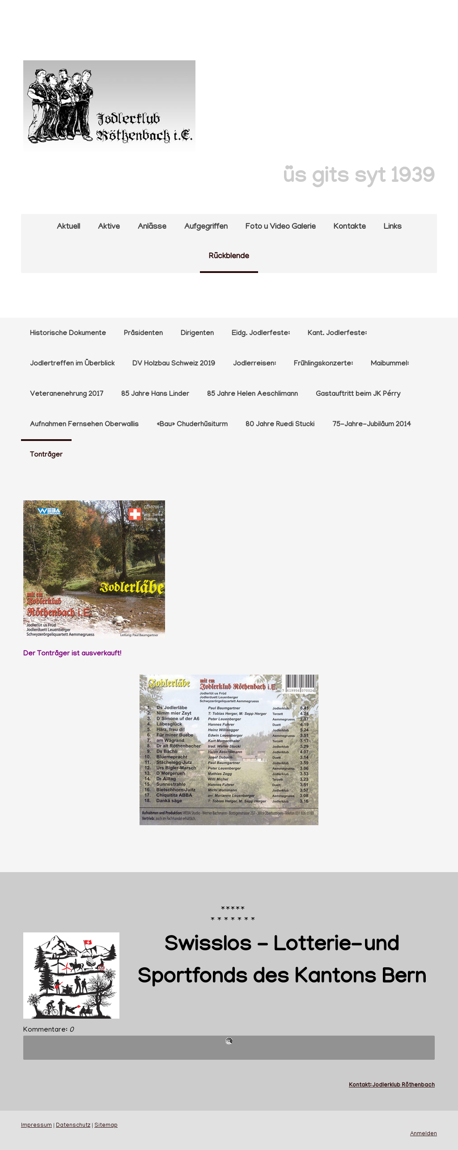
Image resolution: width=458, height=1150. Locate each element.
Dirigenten (197, 334)
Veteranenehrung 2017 (66, 394)
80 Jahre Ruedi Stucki (280, 425)
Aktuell (68, 227)
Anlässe (152, 227)
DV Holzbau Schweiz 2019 (173, 364)
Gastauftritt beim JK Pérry (358, 394)
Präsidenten (143, 334)
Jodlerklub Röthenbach (404, 1085)
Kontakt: (361, 1085)
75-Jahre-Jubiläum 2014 (371, 425)
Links (393, 227)
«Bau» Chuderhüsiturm (192, 425)
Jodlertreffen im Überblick (72, 364)
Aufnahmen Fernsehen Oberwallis (84, 425)
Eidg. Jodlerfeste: (261, 334)
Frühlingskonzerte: (323, 364)
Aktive (109, 227)
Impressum (36, 1126)
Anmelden (423, 1134)
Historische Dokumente (68, 334)
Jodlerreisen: (254, 364)
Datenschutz (73, 1126)
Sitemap (106, 1126)
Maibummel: (390, 364)
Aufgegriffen (206, 227)
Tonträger (46, 455)
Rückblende (229, 256)
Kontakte (350, 227)
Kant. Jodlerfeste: (337, 334)
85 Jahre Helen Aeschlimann (252, 394)
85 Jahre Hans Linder (155, 394)
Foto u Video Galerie (281, 227)
